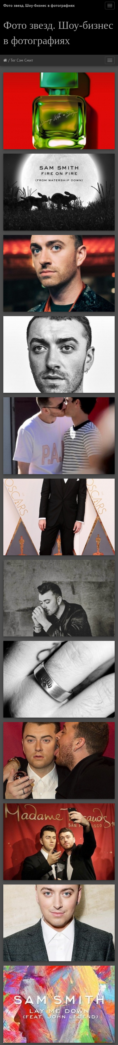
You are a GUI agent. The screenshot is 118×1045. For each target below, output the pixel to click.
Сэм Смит (25, 60)
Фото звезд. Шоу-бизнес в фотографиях (39, 5)
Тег (12, 60)
